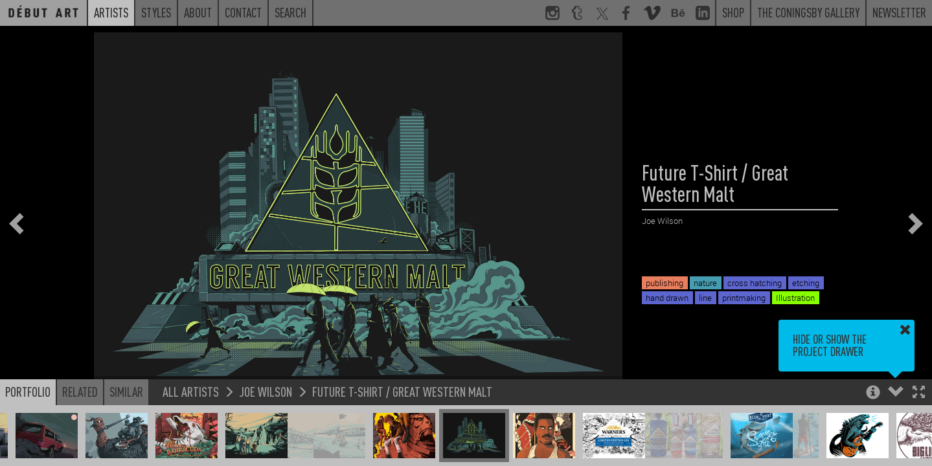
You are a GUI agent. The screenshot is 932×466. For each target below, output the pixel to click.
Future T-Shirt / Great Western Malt (402, 391)
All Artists (191, 391)
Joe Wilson (265, 391)
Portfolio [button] (28, 391)
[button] (919, 393)
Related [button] (80, 391)
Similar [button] (126, 391)
